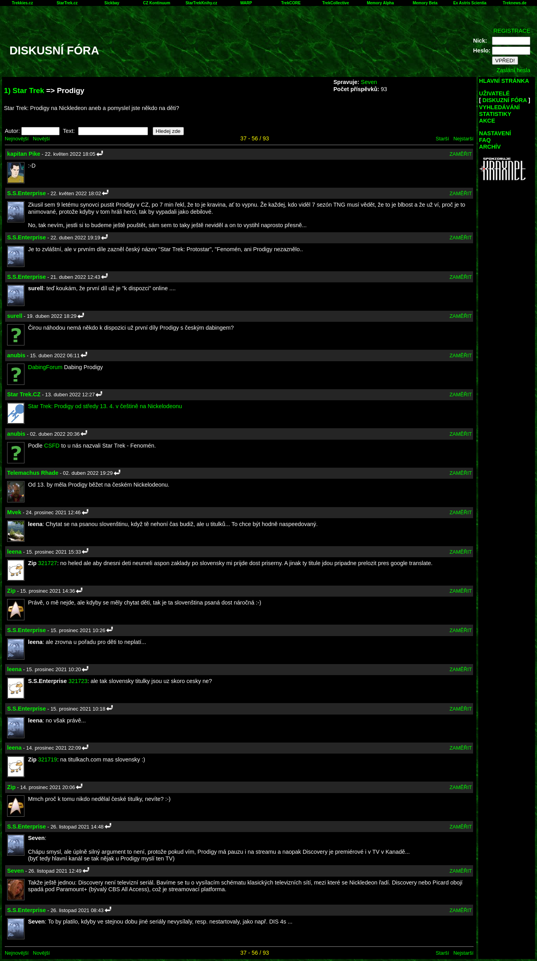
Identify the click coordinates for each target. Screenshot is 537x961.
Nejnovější (16, 139)
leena (14, 552)
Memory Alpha (380, 3)
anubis (16, 355)
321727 (47, 563)
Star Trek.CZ (24, 394)
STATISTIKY (495, 114)
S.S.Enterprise (26, 193)
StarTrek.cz (66, 3)
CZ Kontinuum (156, 3)
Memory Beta (425, 3)
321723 (77, 681)
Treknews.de (514, 3)
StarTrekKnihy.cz (201, 3)
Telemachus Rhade (32, 473)
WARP (246, 3)
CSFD (52, 445)
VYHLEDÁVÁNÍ (499, 107)
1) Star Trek (24, 90)
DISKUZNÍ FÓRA (505, 100)
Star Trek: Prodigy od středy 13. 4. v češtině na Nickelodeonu (105, 406)
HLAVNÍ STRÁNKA (504, 81)
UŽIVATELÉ (494, 93)
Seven (369, 82)
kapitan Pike (23, 154)
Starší (442, 139)
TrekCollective (335, 3)
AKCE (487, 121)
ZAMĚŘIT (460, 154)
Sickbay (112, 3)
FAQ (485, 140)
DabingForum (45, 367)
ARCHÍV (490, 147)
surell (14, 316)
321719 (47, 759)
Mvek (14, 512)
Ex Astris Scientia (469, 3)
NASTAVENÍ (495, 133)
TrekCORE (290, 3)
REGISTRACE (511, 31)
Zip (11, 591)
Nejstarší (463, 139)
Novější (41, 139)
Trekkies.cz (22, 3)
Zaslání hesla (513, 70)
